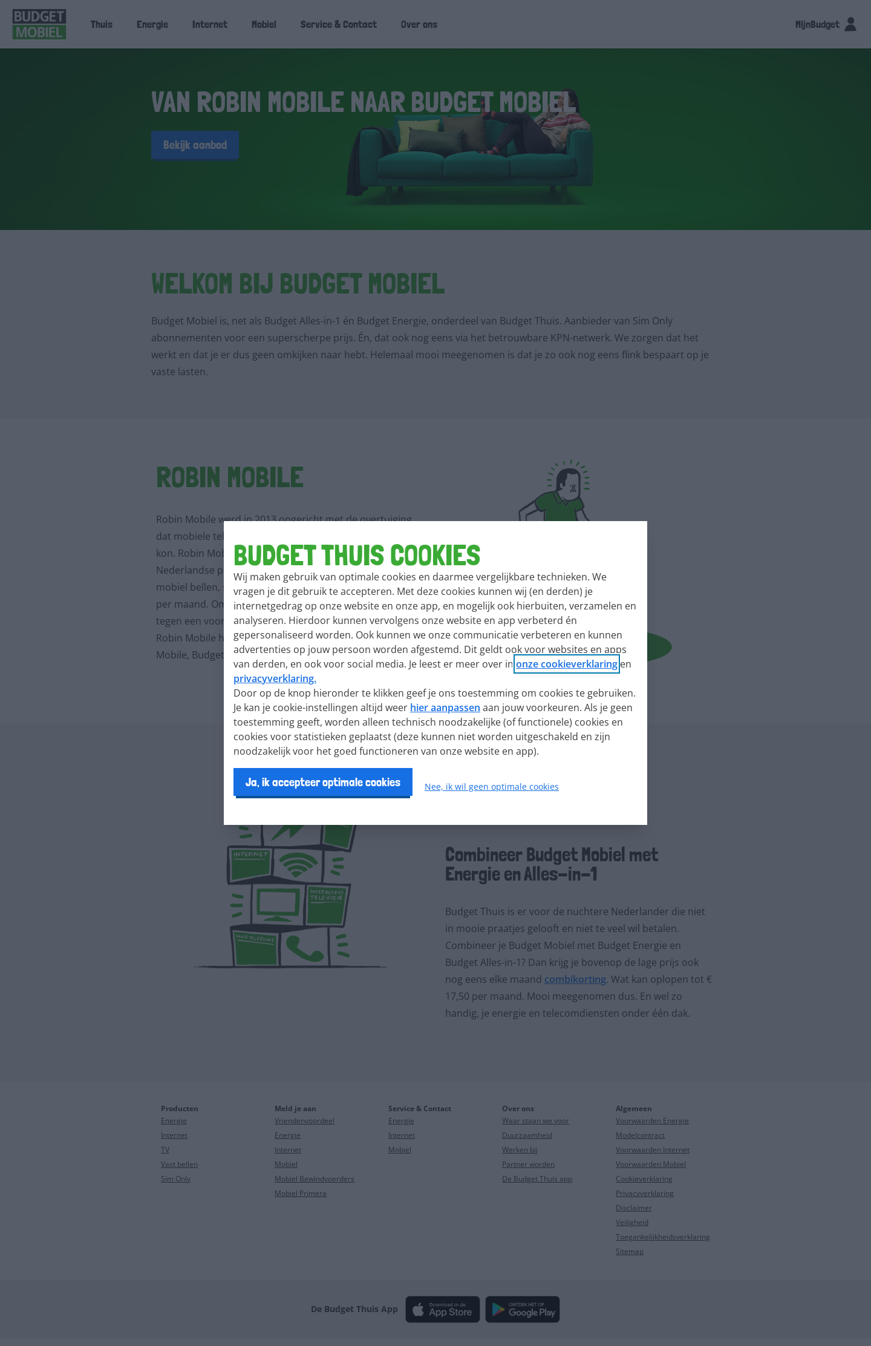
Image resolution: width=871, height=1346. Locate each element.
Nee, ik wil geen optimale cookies (492, 786)
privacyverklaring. (274, 678)
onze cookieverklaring (567, 664)
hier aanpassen (445, 707)
